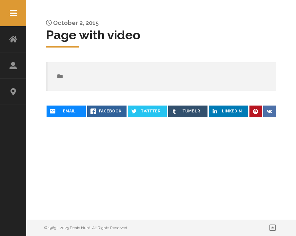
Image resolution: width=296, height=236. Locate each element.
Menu (13, 13)
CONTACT (13, 92)
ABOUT (13, 65)
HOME (13, 39)
